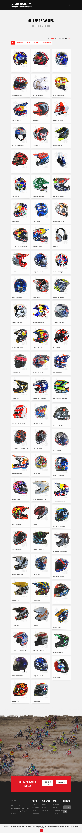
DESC (69, 38)
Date (56, 38)
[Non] (80, 828)
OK (41, 830)
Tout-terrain (36, 42)
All (13, 42)
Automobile (20, 42)
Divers (28, 42)
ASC (66, 38)
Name (52, 38)
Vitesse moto (47, 42)
